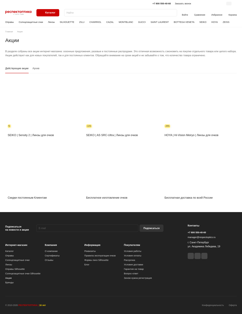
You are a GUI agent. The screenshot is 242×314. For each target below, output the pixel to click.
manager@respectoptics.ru (201, 237)
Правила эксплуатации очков (100, 255)
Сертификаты (52, 255)
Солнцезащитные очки (17, 260)
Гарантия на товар (134, 269)
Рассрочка (129, 260)
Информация (92, 245)
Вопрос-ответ (131, 273)
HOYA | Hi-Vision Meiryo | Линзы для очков (191, 135)
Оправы (9, 255)
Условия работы (132, 251)
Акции (8, 278)
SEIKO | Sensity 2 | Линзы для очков (31, 135)
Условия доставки (133, 264)
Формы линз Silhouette (96, 260)
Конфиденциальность (213, 305)
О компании (51, 251)
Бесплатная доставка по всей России (189, 197)
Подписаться (151, 228)
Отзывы (49, 260)
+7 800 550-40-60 (161, 3)
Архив (36, 68)
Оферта (233, 305)
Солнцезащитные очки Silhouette (22, 273)
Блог (86, 264)
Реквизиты (90, 251)
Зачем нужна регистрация (138, 278)
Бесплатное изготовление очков (106, 197)
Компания (51, 245)
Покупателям (132, 245)
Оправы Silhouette (15, 269)
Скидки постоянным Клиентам (27, 197)
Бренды (9, 282)
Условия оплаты (132, 255)
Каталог (9, 251)
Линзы (8, 264)
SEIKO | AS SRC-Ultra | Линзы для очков (112, 135)
